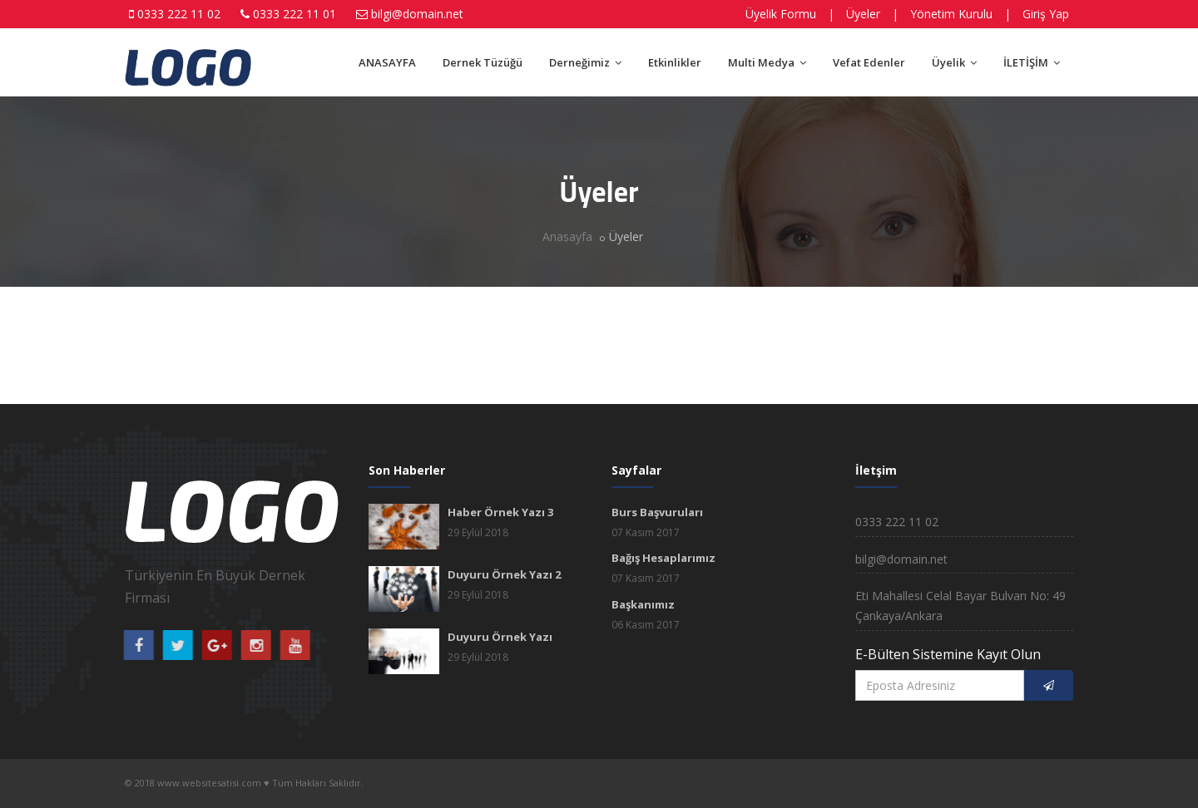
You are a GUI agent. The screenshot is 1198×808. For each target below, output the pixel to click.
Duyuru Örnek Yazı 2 (504, 574)
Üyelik (954, 62)
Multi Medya (767, 62)
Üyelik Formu (780, 14)
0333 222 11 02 (178, 14)
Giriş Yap (1045, 14)
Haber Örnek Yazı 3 (500, 512)
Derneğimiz (585, 62)
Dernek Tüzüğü (482, 62)
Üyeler (863, 14)
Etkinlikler (674, 62)
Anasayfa (567, 236)
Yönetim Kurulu (951, 14)
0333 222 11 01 (294, 14)
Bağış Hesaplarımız (663, 557)
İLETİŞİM (1031, 62)
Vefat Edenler (869, 62)
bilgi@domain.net (417, 14)
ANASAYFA (387, 62)
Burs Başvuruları (657, 512)
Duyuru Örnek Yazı (500, 636)
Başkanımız (643, 604)
